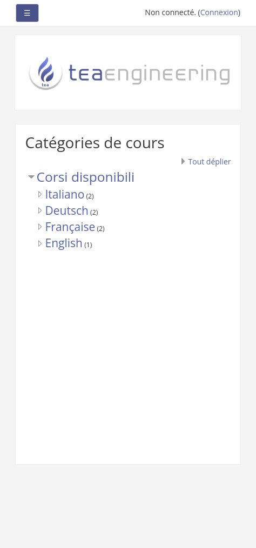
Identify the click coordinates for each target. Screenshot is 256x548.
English (64, 242)
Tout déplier (209, 161)
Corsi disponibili (86, 177)
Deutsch (67, 210)
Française (70, 226)
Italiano (65, 194)
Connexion (219, 12)
